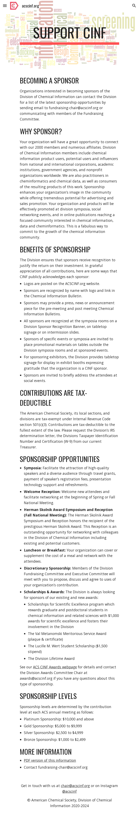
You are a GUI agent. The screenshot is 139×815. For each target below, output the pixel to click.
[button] (5, 5)
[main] (69, 34)
